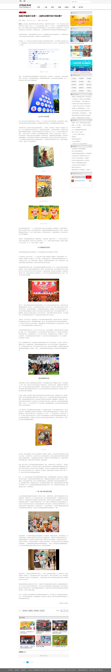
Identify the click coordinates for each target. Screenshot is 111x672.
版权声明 (23, 670)
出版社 (67, 7)
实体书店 (74, 84)
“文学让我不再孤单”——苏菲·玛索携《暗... (81, 101)
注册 (24, 1)
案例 (59, 7)
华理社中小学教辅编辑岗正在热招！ (79, 162)
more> (91, 28)
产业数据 (74, 87)
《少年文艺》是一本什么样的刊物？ (79, 143)
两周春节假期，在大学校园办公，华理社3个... (82, 169)
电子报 (81, 7)
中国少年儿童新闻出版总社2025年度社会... (81, 160)
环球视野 (81, 78)
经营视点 (81, 84)
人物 (45, 7)
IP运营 (88, 90)
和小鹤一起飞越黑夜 (40, 646)
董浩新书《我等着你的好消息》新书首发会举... (82, 96)
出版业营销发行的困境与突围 (77, 43)
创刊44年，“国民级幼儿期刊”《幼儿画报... (81, 117)
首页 (38, 7)
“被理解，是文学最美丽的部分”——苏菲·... (81, 108)
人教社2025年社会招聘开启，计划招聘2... (81, 158)
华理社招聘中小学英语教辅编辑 (78, 148)
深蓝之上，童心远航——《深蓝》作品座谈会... (82, 125)
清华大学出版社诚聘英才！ (78, 151)
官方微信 (82, 180)
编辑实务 (81, 87)
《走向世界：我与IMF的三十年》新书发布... (81, 106)
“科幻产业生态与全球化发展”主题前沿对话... (81, 110)
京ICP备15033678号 (71, 670)
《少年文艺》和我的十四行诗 (78, 134)
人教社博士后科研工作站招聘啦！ (79, 165)
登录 (21, 1)
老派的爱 (74, 136)
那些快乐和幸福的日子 (77, 139)
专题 (73, 7)
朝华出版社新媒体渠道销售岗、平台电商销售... (82, 153)
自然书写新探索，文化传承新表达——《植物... (82, 113)
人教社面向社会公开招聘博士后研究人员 (80, 155)
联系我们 (17, 670)
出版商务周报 (44, 20)
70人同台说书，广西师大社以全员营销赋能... (81, 99)
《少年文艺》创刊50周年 (76, 57)
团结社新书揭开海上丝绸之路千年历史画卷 (81, 115)
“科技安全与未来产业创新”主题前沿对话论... (81, 103)
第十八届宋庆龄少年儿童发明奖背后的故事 (80, 72)
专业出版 (81, 81)
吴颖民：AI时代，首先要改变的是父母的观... (81, 122)
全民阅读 (74, 81)
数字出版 (89, 84)
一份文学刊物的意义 (76, 141)
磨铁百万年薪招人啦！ (77, 167)
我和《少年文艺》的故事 (77, 132)
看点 (52, 7)
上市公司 (74, 90)
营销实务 (89, 87)
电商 (89, 81)
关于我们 (10, 670)
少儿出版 (74, 78)
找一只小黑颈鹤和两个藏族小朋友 (59, 646)
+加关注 (88, 177)
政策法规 (81, 90)
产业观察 (89, 78)
